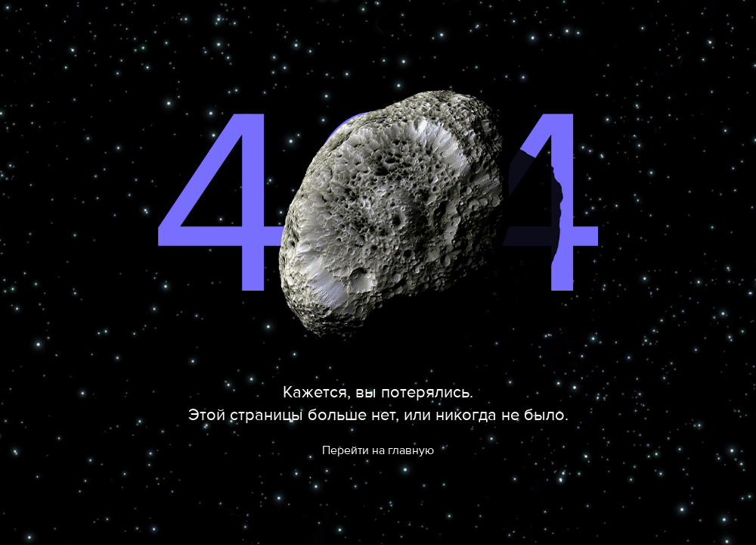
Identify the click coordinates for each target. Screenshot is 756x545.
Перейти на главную (378, 450)
